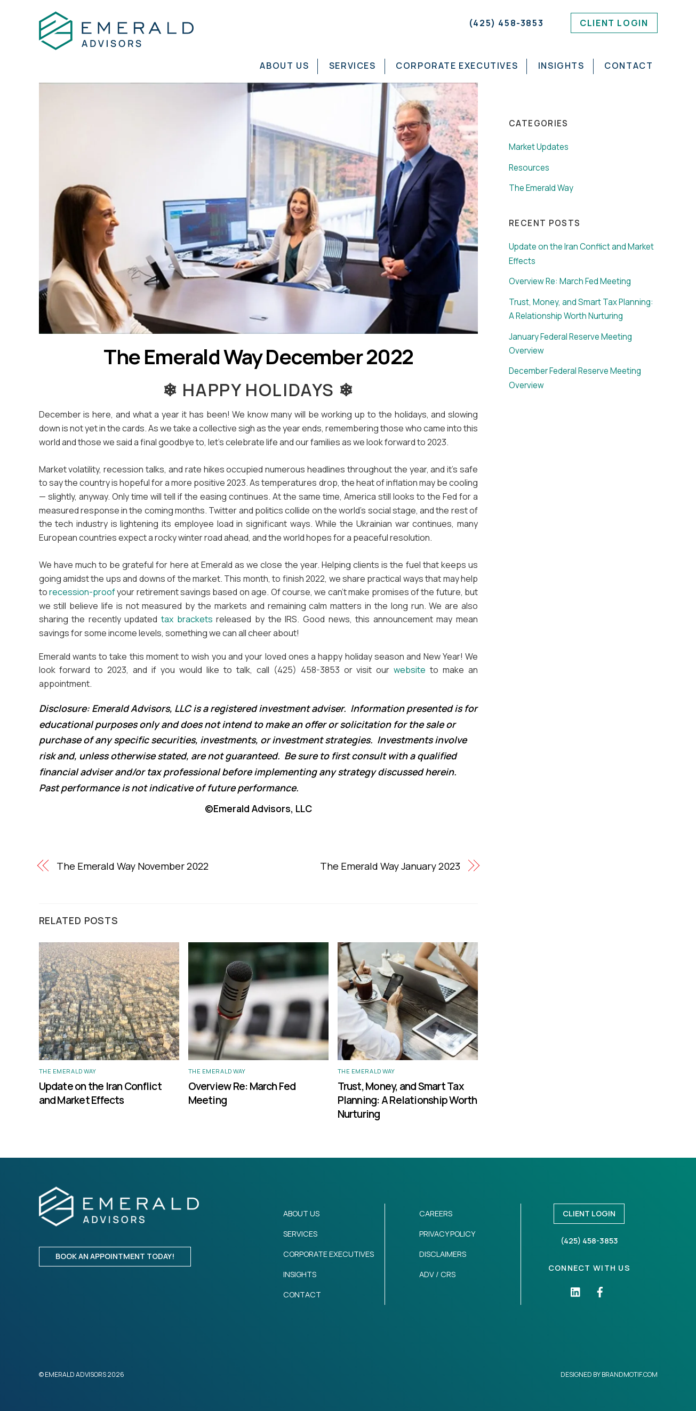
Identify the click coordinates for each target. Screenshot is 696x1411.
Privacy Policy (447, 1234)
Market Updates (539, 147)
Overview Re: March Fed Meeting (570, 281)
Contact (628, 65)
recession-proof (82, 592)
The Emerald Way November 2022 (132, 866)
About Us (284, 65)
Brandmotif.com (630, 1374)
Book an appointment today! (114, 1256)
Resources (529, 167)
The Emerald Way (68, 1071)
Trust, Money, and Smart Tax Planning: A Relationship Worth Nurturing (407, 1100)
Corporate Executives (457, 65)
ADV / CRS (437, 1274)
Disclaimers (442, 1254)
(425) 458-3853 (506, 23)
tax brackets (187, 619)
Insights (561, 65)
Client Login (614, 23)
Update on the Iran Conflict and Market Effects (100, 1093)
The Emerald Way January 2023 (390, 866)
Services (352, 65)
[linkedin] (576, 1291)
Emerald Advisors (75, 1374)
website (410, 670)
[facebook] (600, 1291)
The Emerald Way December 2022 (258, 356)
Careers (435, 1213)
